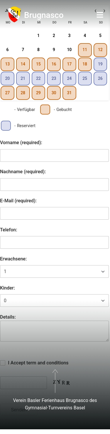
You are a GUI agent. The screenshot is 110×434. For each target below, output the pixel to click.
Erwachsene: (13, 259)
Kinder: (7, 288)
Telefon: (8, 230)
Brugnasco (44, 15)
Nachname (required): (23, 171)
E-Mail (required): (18, 201)
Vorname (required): (21, 142)
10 (69, 49)
